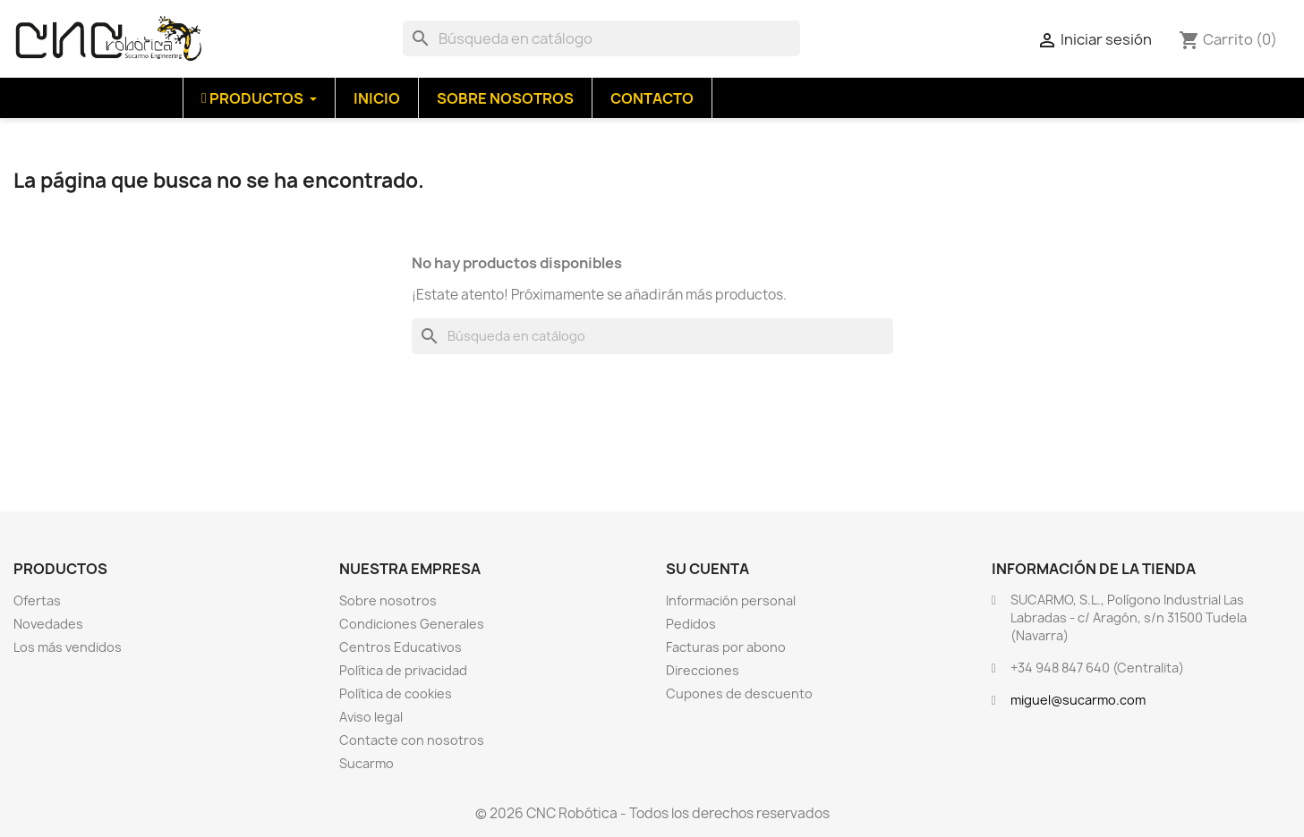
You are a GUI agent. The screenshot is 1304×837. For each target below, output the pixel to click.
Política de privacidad (403, 670)
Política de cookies (395, 693)
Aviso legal (371, 716)
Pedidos (691, 623)
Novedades (48, 623)
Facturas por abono (726, 646)
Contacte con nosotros (411, 739)
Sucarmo (366, 763)
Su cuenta (707, 569)
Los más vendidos (67, 646)
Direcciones (702, 670)
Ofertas (37, 600)
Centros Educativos (400, 646)
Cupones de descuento (739, 693)
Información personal (731, 600)
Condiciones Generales (411, 623)
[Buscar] (601, 38)
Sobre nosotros (388, 600)
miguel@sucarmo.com (1078, 699)
